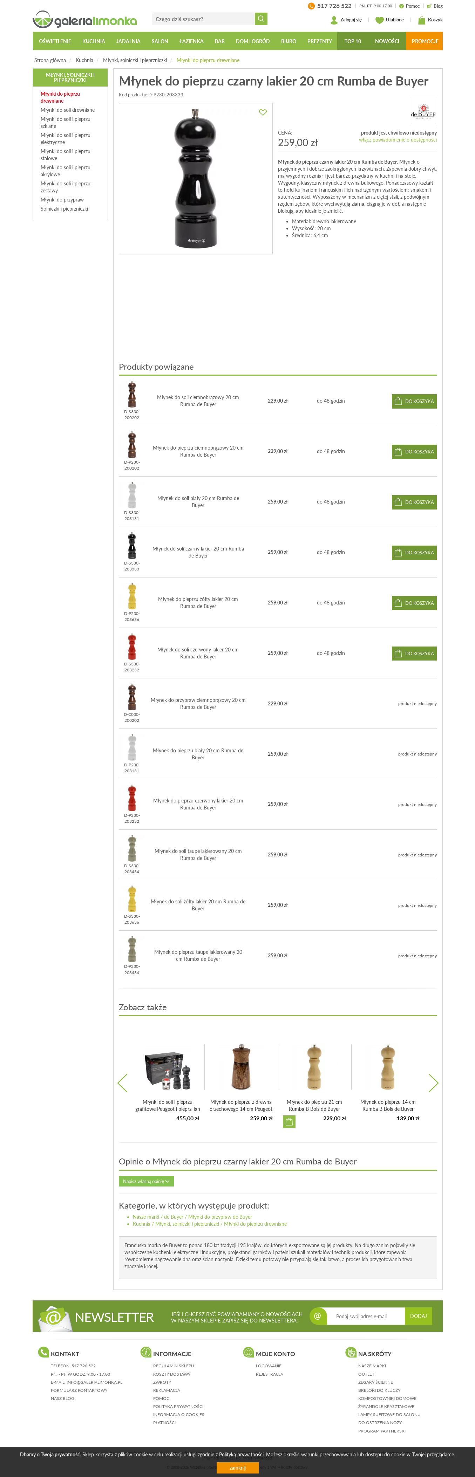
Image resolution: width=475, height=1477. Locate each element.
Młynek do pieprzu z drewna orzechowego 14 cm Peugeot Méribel (241, 1109)
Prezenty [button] (319, 41)
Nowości (387, 41)
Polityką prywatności (241, 1454)
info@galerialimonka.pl (94, 1382)
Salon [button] (160, 41)
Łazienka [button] (191, 41)
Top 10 (353, 41)
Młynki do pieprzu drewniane (208, 60)
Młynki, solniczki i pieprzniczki (135, 60)
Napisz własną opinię (146, 1181)
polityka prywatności (178, 1406)
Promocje (425, 41)
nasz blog (62, 1398)
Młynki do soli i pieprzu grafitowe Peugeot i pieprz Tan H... (167, 1109)
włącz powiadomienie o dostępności (398, 140)
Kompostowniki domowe (387, 1398)
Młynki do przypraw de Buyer (220, 1217)
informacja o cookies (178, 1414)
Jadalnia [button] (128, 41)
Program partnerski (382, 1431)
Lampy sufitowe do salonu (389, 1414)
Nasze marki (146, 1217)
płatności (164, 1422)
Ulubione (389, 20)
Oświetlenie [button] (55, 41)
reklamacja (166, 1390)
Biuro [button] (288, 41)
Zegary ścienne (375, 1382)
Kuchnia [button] (93, 41)
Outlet (366, 1374)
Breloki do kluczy (379, 1390)
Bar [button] (220, 41)
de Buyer (173, 1217)
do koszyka (419, 401)
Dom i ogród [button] (253, 41)
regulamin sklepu (173, 1365)
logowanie (268, 1365)
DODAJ (418, 1316)
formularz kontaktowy (79, 1390)
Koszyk (430, 20)
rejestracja (269, 1374)
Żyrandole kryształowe (386, 1406)
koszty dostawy (171, 1374)
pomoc (161, 1398)
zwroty (162, 1382)
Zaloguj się (346, 20)
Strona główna (50, 60)
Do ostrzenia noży (380, 1422)
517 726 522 (84, 1365)
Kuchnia (84, 60)
